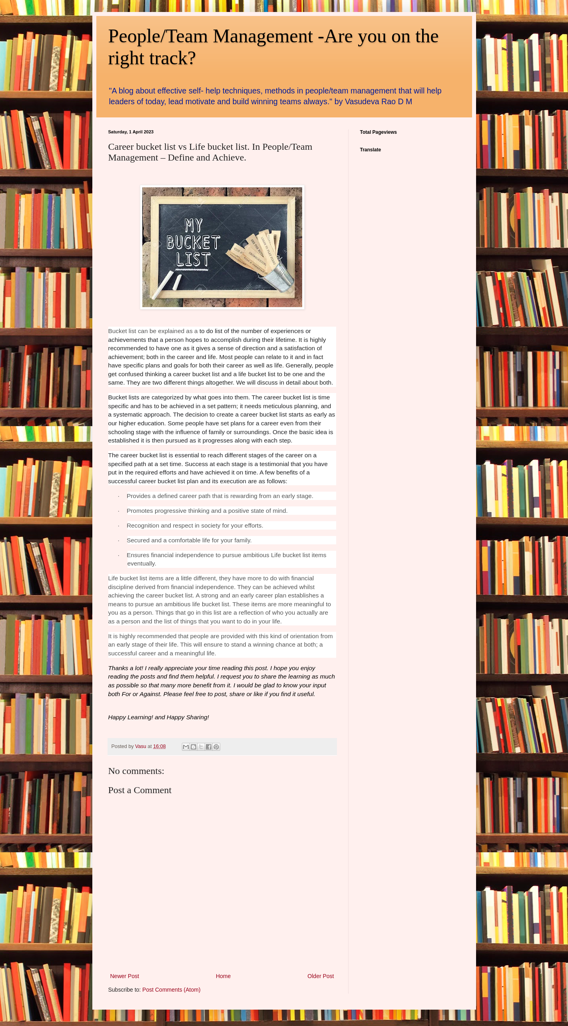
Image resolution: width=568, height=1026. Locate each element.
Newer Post (124, 976)
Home (223, 976)
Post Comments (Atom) (171, 989)
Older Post (320, 976)
